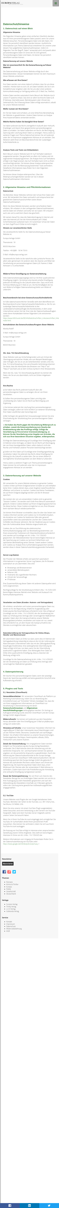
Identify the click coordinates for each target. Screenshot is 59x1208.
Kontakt (9, 921)
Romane (9, 882)
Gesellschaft (11, 891)
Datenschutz (11, 926)
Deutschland (11, 894)
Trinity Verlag (11, 906)
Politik (8, 889)
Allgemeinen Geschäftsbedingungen (20, 709)
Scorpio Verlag (11, 904)
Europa (9, 887)
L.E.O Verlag (10, 909)
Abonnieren (8, 863)
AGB (8, 931)
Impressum (10, 924)
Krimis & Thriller (12, 884)
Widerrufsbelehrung (14, 929)
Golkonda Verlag (12, 911)
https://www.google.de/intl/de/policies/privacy (20, 844)
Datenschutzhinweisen (13, 708)
